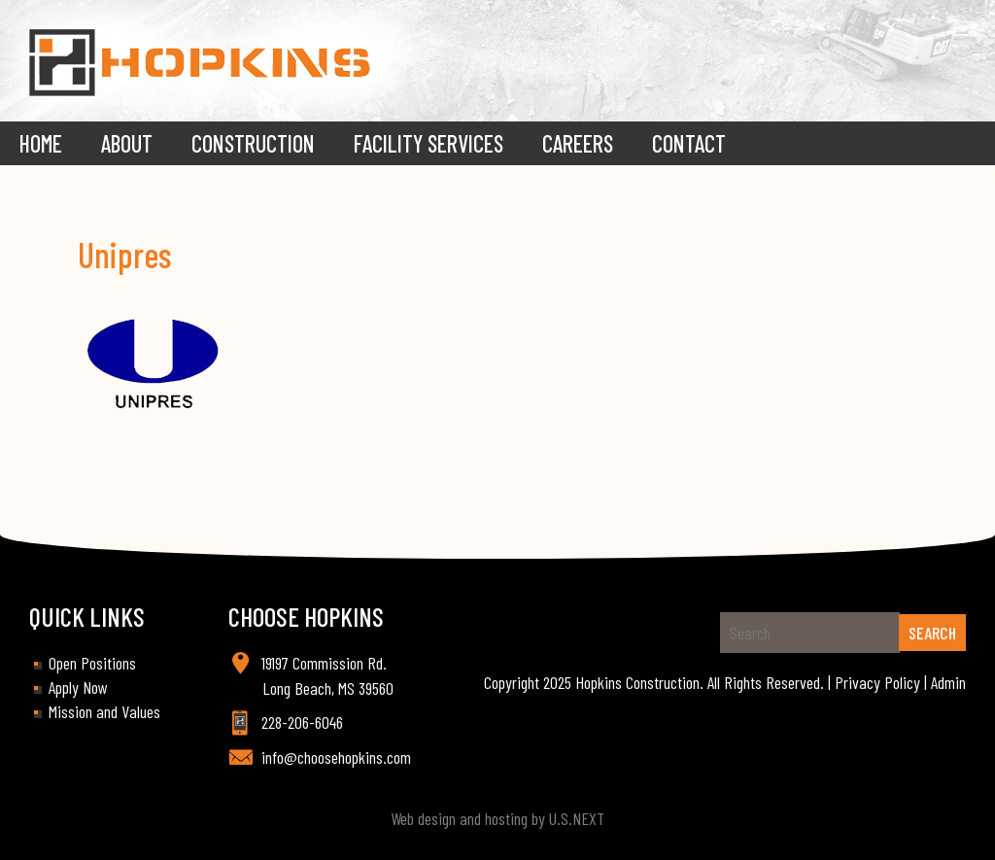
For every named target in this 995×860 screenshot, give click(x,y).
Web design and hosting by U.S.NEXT (497, 818)
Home (40, 143)
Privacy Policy (877, 682)
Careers (577, 143)
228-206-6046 (302, 722)
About (127, 143)
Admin (948, 682)
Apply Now (78, 687)
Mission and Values (104, 711)
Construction (253, 143)
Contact (689, 143)
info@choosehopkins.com (336, 757)
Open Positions (92, 662)
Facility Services (428, 143)
